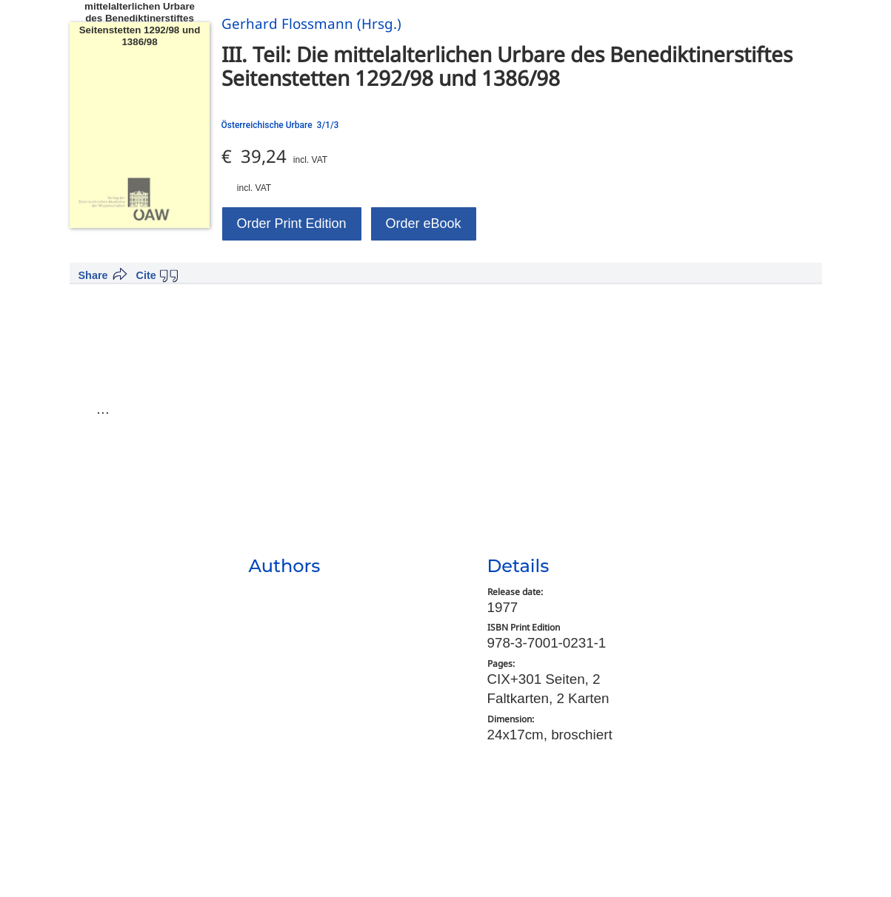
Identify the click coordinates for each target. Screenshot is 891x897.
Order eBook (423, 223)
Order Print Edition (292, 223)
